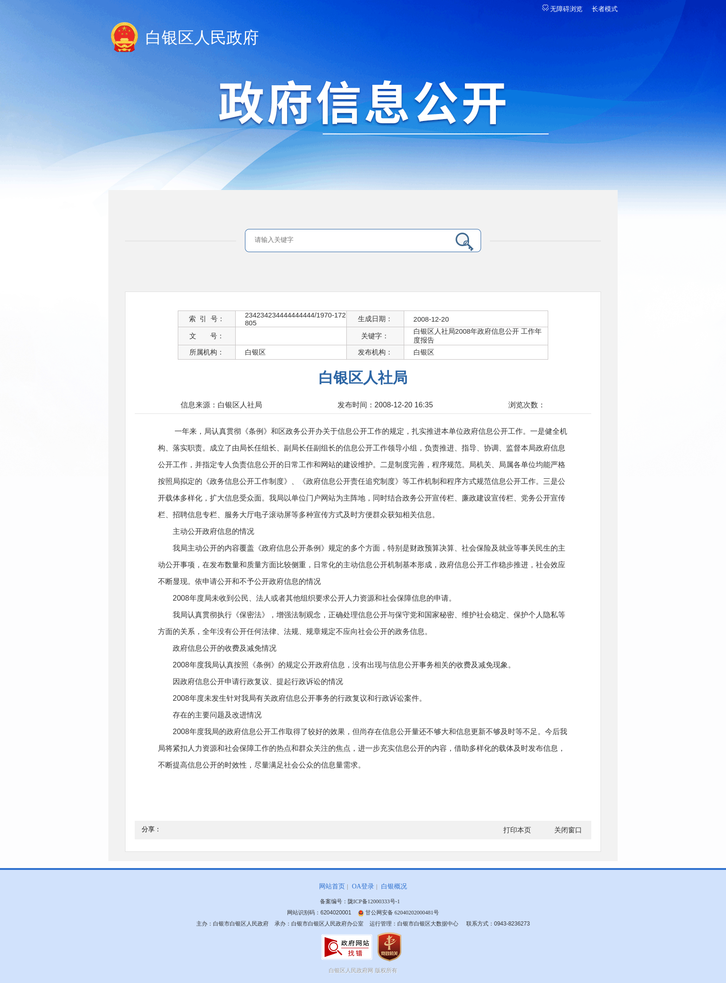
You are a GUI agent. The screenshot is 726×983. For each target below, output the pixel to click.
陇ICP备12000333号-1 (374, 901)
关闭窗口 (568, 830)
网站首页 (332, 886)
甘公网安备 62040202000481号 (398, 912)
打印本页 (517, 830)
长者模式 (605, 9)
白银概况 (394, 886)
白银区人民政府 (202, 38)
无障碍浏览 (562, 9)
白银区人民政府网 (351, 970)
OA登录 (363, 886)
